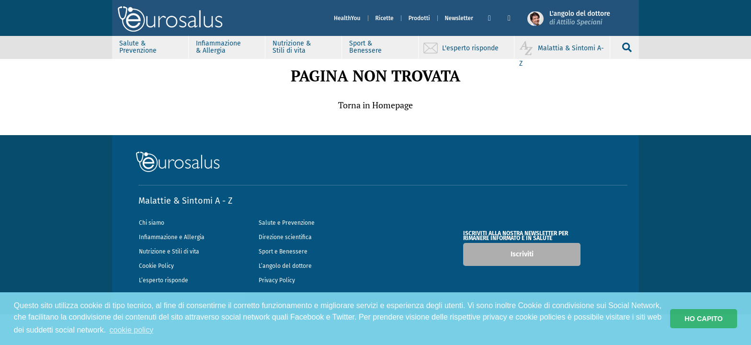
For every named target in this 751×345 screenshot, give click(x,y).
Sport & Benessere (365, 47)
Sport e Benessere (283, 251)
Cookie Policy (156, 266)
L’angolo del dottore (285, 266)
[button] (494, 18)
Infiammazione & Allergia (218, 47)
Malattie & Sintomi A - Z (185, 201)
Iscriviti (522, 254)
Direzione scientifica (285, 237)
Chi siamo (151, 222)
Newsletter (459, 18)
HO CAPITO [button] (703, 318)
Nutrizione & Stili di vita (292, 47)
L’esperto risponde (163, 280)
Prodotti (419, 18)
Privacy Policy (277, 280)
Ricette (385, 18)
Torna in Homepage (375, 105)
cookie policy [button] (132, 330)
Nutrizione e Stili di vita (169, 251)
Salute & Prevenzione (138, 47)
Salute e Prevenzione (287, 222)
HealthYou (347, 18)
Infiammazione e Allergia (172, 237)
